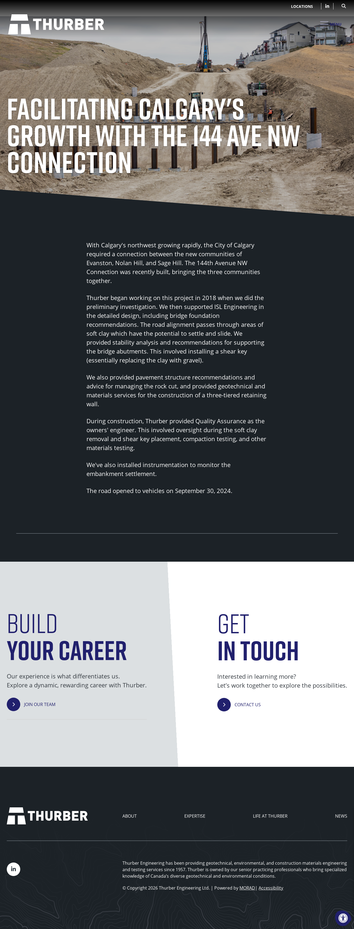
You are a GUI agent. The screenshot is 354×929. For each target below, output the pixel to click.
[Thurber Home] (47, 815)
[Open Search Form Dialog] (344, 5)
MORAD (247, 888)
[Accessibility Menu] (343, 918)
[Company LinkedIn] (327, 6)
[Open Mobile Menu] (331, 24)
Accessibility (271, 888)
